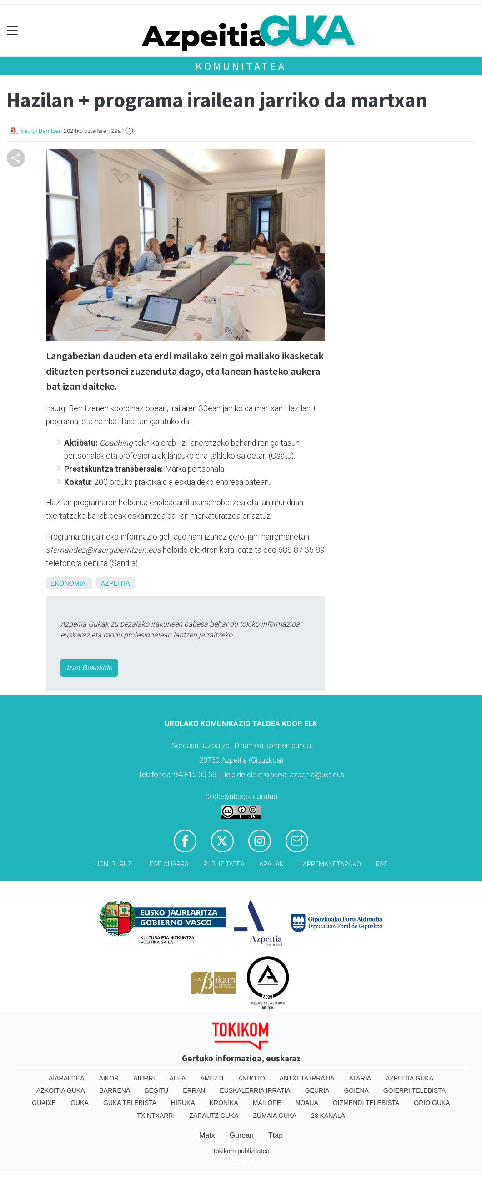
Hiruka (183, 1102)
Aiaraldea (67, 1078)
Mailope (267, 1102)
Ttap (275, 1135)
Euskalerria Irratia (255, 1090)
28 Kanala (328, 1115)
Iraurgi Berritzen (41, 130)
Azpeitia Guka (409, 1078)
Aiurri (144, 1078)
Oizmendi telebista (366, 1102)
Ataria (360, 1078)
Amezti (211, 1078)
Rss (382, 864)
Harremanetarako (329, 864)
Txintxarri (156, 1115)
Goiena (356, 1090)
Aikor (109, 1078)
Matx (207, 1135)
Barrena (115, 1090)
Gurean (242, 1135)
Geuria (317, 1090)
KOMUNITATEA (241, 66)
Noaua (307, 1102)
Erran (194, 1090)
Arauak (271, 864)
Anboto (251, 1078)
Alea (178, 1078)
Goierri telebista (414, 1090)
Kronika (224, 1102)
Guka (79, 1102)
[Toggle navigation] (12, 31)
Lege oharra (167, 864)
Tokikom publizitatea (241, 1151)
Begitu (156, 1090)
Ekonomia (67, 583)
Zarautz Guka (213, 1115)
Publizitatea (224, 864)
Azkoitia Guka (60, 1090)
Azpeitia (115, 583)
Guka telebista (129, 1102)
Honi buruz (113, 864)
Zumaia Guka (274, 1115)
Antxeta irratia (307, 1078)
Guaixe (44, 1102)
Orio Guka (432, 1102)
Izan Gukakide (89, 667)
